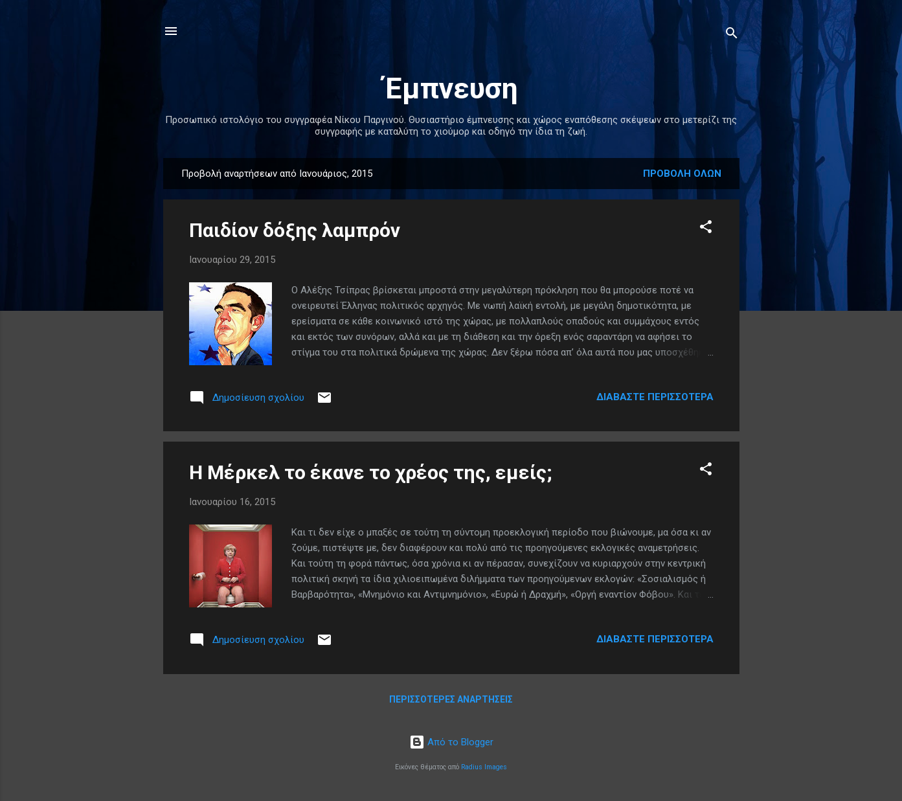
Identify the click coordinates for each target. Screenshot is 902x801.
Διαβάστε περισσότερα (655, 397)
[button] (706, 229)
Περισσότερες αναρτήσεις (451, 699)
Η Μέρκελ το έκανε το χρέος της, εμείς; (370, 472)
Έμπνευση (451, 88)
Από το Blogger (451, 742)
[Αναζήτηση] (731, 35)
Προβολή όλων (682, 173)
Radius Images (484, 767)
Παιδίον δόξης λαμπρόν (294, 230)
